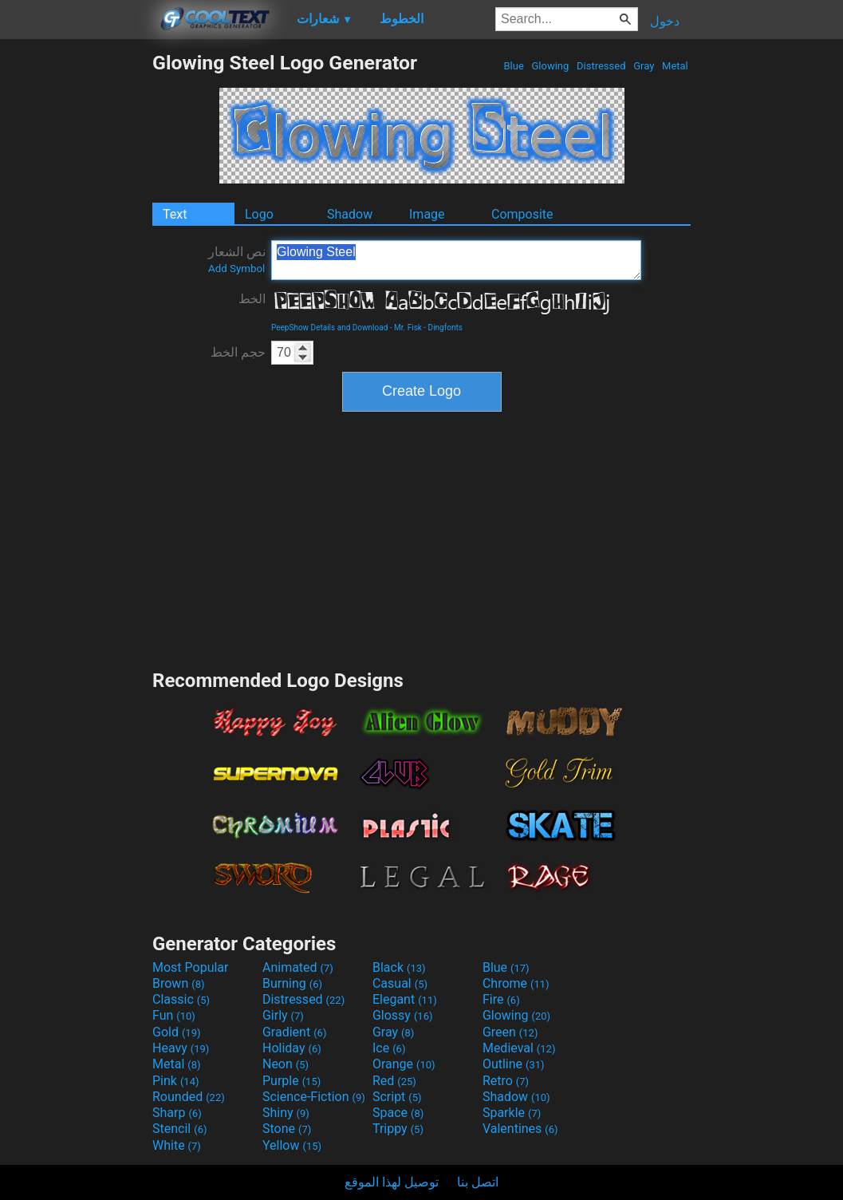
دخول (665, 21)
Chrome (516, 983)
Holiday (291, 1048)
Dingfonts (445, 327)
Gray (644, 66)
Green (510, 1032)
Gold (176, 1032)
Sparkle (512, 1112)
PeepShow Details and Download (329, 327)
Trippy (397, 1128)
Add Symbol (236, 268)
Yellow (291, 1145)
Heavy (180, 1048)
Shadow (349, 214)
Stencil (179, 1128)
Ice (388, 1048)
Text (175, 214)
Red (394, 1080)
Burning (292, 983)
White (176, 1145)
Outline (514, 1064)
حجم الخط (238, 352)
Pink (175, 1080)
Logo (259, 214)
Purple (291, 1080)
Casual (399, 983)
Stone (286, 1128)
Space (397, 1112)
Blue (513, 66)
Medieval (519, 1048)
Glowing (550, 66)
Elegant (404, 999)
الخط (252, 298)
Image (427, 214)
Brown (178, 983)
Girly (283, 1015)
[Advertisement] (76, 290)
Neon (285, 1064)
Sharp (177, 1112)
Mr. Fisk (408, 327)
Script (397, 1096)
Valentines (520, 1128)
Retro (506, 1080)
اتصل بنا (477, 1182)
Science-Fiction (313, 1096)
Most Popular (190, 967)
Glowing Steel (456, 260)
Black (399, 967)
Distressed (601, 66)
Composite (522, 214)
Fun (173, 1015)
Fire (501, 999)
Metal (675, 66)
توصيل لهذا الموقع (392, 1182)
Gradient (294, 1032)
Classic (181, 999)
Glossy (402, 1015)
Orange (403, 1064)
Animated (297, 967)
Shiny (285, 1112)
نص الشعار (237, 259)
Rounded (188, 1096)
